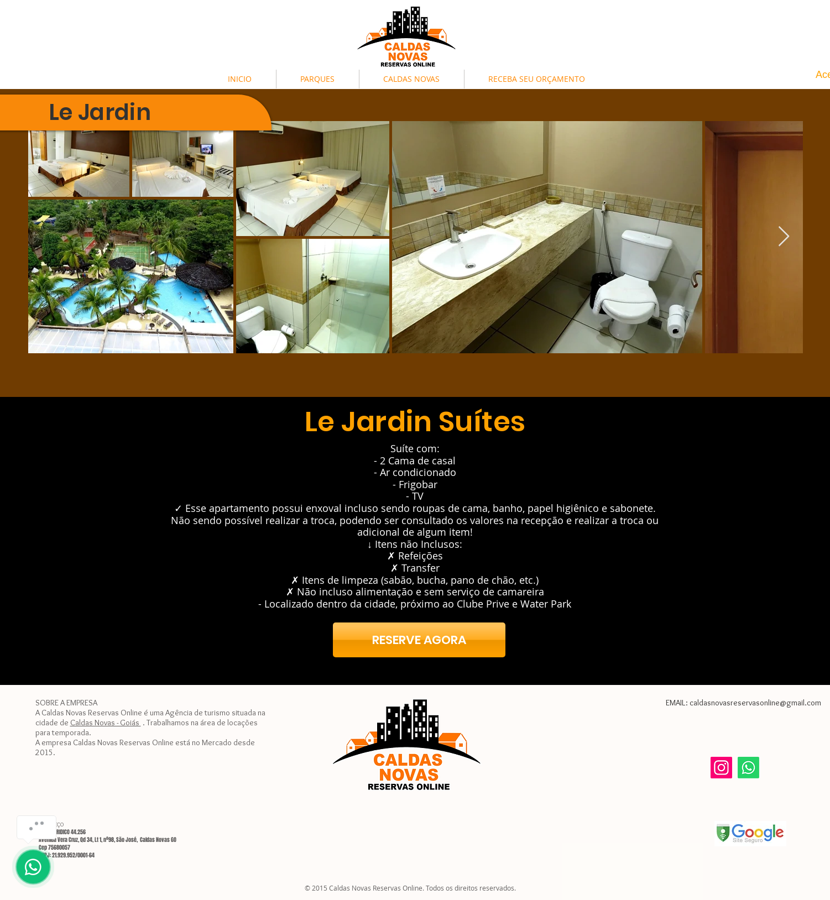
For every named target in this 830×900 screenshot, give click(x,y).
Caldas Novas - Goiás (105, 723)
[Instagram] (721, 767)
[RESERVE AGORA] (419, 639)
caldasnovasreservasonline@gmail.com (755, 703)
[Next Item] (783, 237)
